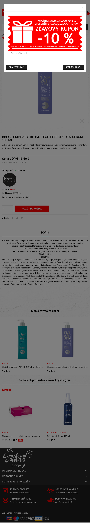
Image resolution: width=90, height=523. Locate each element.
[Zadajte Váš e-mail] (45, 53)
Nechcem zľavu (73, 67)
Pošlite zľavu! (16, 67)
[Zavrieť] (83, 7)
